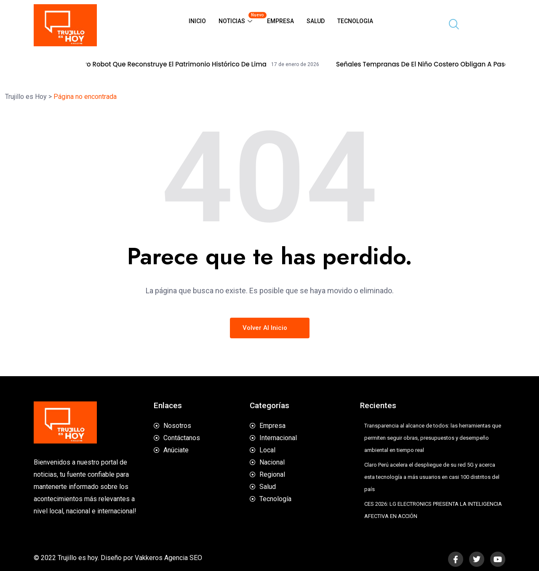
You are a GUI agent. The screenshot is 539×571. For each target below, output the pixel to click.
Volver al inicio (270, 328)
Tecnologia (355, 21)
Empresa (280, 21)
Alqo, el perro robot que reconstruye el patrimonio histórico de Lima (169, 64)
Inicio (197, 21)
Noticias (240, 18)
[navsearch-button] (450, 25)
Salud (316, 21)
